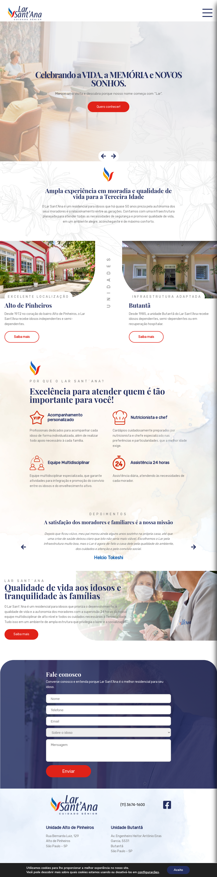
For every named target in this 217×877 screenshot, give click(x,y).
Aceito (178, 870)
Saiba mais (22, 337)
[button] (207, 13)
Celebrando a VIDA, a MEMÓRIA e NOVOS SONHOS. (108, 78)
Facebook (167, 804)
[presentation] (103, 156)
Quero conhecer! (108, 107)
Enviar (68, 771)
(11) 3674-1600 (132, 805)
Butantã (140, 305)
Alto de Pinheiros (28, 305)
